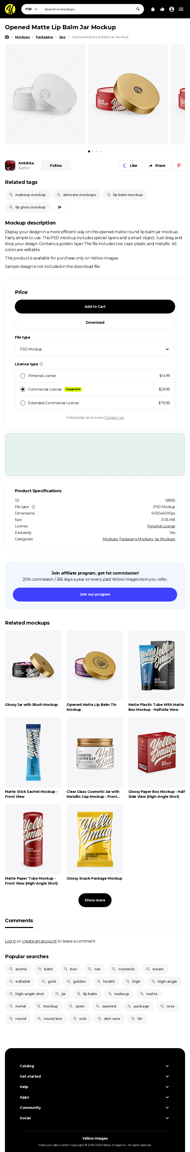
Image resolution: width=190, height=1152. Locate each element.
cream (155, 969)
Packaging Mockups (136, 539)
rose (167, 1006)
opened (105, 1006)
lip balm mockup (124, 195)
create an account (39, 941)
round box (49, 1018)
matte (148, 994)
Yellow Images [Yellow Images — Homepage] (95, 1138)
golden (76, 981)
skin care (108, 1018)
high (133, 981)
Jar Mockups (164, 539)
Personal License (161, 526)
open (77, 1006)
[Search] (138, 9)
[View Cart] (153, 9)
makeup (118, 994)
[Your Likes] (162, 9)
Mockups (110, 539)
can (94, 969)
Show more (95, 900)
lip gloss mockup (27, 207)
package (138, 1006)
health (106, 981)
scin (79, 1018)
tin (136, 1018)
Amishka (26, 163)
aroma (18, 969)
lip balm (87, 994)
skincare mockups (76, 195)
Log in (10, 941)
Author (24, 168)
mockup (47, 1006)
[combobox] (93, 9)
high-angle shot (26, 994)
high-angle (164, 981)
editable (19, 981)
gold (48, 981)
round (17, 1018)
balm (45, 969)
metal (17, 1006)
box (70, 969)
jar (60, 994)
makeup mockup (27, 195)
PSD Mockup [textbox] (31, 349)
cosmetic (123, 969)
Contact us (114, 417)
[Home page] (7, 37)
